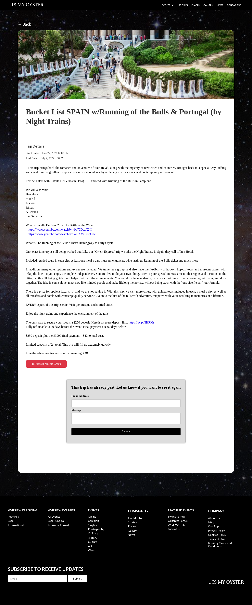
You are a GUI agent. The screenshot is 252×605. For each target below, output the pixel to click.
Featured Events (181, 510)
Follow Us (174, 529)
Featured (13, 516)
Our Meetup (135, 518)
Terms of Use (216, 539)
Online (92, 516)
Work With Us (176, 525)
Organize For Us (178, 520)
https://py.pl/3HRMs (142, 322)
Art (90, 546)
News (220, 5)
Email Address (80, 396)
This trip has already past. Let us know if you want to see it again (126, 387)
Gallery (132, 530)
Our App (213, 526)
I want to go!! (176, 516)
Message (76, 410)
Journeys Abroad (58, 525)
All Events (54, 516)
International (16, 525)
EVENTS (93, 510)
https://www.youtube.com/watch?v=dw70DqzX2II (60, 229)
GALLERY (208, 5)
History (92, 537)
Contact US (234, 5)
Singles (92, 525)
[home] (25, 5)
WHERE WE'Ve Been (61, 510)
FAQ (211, 522)
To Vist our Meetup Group (46, 363)
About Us (214, 518)
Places (196, 5)
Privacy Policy (216, 530)
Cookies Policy (217, 534)
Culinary (93, 533)
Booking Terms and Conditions (220, 544)
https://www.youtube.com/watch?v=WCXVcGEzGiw (61, 234)
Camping (93, 520)
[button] (168, 5)
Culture (92, 541)
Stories (183, 5)
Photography (96, 529)
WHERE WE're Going (22, 510)
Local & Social (56, 520)
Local (11, 520)
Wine (91, 550)
